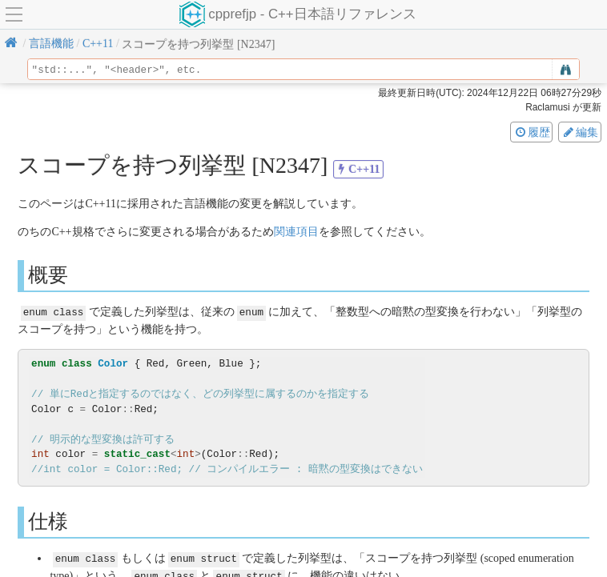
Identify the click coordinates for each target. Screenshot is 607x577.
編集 (579, 132)
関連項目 (296, 232)
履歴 (531, 132)
